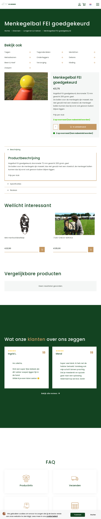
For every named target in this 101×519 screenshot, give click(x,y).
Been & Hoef (9, 62)
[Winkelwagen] (84, 4)
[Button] (79, 4)
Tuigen (7, 52)
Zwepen (7, 68)
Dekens (72, 57)
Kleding (72, 62)
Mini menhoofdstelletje (14, 238)
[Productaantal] (55, 126)
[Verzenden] (74, 478)
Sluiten (93, 515)
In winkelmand (79, 127)
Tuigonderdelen (43, 52)
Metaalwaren (10, 57)
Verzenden (75, 485)
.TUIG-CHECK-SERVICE (63, 238)
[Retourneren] (26, 505)
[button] (98, 4)
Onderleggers (43, 57)
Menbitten (73, 52)
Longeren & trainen (32, 31)
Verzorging (41, 62)
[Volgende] (100, 232)
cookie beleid (52, 516)
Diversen (17, 31)
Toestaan (77, 515)
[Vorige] (0, 232)
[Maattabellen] (74, 505)
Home (7, 31)
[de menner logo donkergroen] (9, 4)
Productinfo (26, 485)
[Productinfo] (26, 478)
